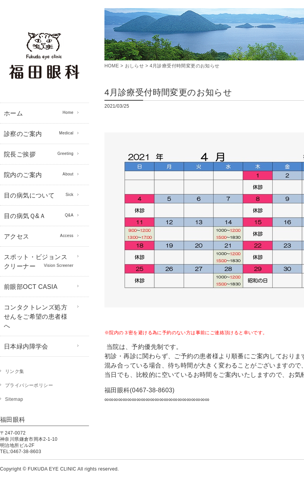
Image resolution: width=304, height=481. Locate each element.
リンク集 (14, 371)
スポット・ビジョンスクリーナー (38, 262)
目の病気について (38, 195)
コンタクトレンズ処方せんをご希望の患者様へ (35, 316)
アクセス (38, 236)
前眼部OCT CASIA (31, 286)
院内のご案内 (38, 174)
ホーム (38, 113)
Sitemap (14, 399)
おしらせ (134, 66)
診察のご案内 (38, 133)
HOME (111, 66)
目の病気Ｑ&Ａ (38, 215)
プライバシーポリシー (29, 385)
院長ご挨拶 (38, 154)
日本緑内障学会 (26, 346)
